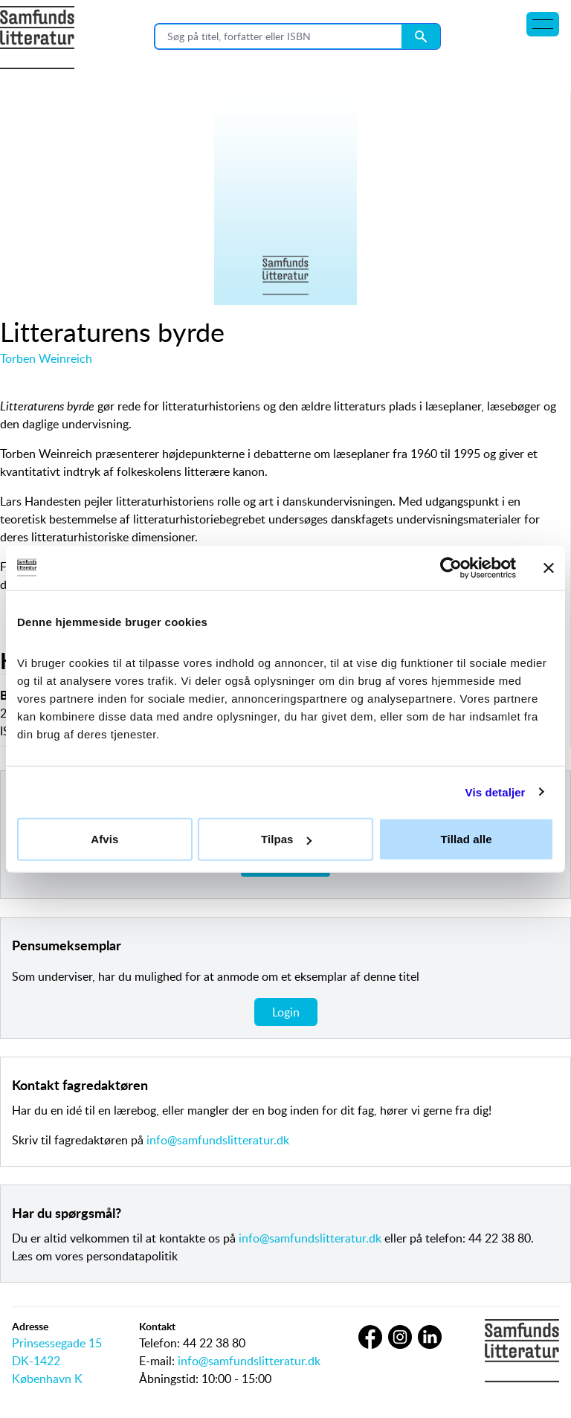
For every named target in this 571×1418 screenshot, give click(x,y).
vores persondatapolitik (116, 1256)
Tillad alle (466, 839)
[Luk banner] (548, 567)
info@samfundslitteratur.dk (217, 1140)
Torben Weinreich (46, 358)
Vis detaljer (495, 791)
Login (286, 1012)
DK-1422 (36, 1361)
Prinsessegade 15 (57, 1343)
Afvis (104, 839)
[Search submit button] (420, 36)
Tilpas (286, 839)
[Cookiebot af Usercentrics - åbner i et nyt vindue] (451, 567)
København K (47, 1378)
